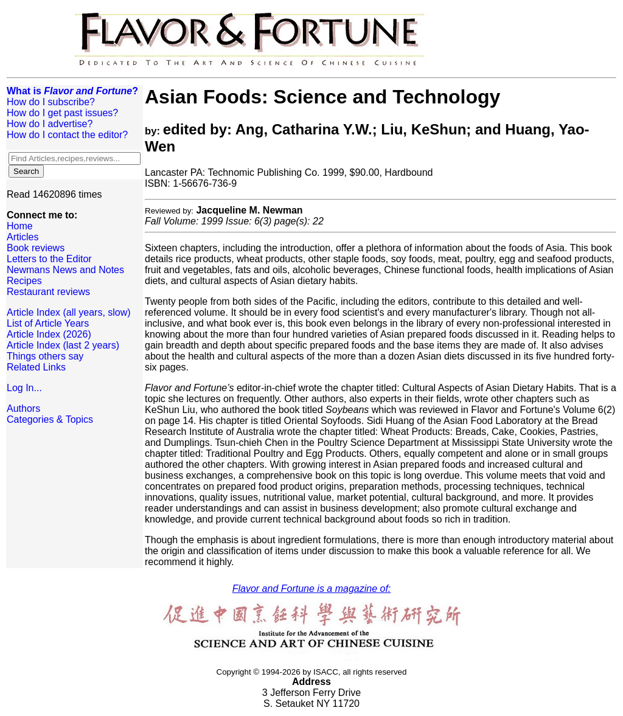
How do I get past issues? (62, 113)
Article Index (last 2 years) (63, 345)
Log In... (24, 388)
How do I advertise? (49, 124)
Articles (22, 237)
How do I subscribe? (51, 102)
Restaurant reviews (48, 292)
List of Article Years (48, 323)
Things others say (45, 356)
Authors (23, 408)
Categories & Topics (50, 419)
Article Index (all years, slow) (69, 312)
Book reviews (35, 248)
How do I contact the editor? (67, 135)
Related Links (36, 367)
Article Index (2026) (49, 334)
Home (20, 226)
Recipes (24, 281)
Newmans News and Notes (65, 270)
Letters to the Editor (49, 259)
